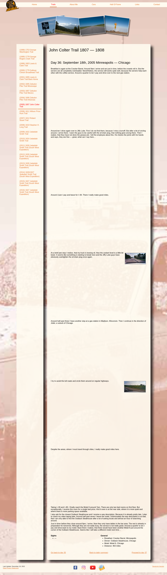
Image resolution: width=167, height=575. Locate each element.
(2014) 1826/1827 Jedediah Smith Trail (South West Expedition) (29, 174)
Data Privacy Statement (11, 568)
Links (137, 4)
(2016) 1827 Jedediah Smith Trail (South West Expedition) (29, 192)
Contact (157, 4)
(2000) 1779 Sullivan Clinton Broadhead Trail (29, 71)
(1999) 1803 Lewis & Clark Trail (28, 65)
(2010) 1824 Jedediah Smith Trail (28, 140)
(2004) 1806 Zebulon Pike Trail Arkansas (28, 99)
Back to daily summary (99, 553)
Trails (53, 4)
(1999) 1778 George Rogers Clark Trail (27, 58)
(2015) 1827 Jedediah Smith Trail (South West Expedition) (29, 183)
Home (34, 4)
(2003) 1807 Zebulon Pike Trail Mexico (28, 92)
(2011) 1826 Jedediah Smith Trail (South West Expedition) (29, 148)
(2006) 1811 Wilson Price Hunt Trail (29, 112)
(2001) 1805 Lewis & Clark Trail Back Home (28, 78)
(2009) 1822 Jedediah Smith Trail (28, 133)
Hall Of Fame (115, 4)
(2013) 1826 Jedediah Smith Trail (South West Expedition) (29, 165)
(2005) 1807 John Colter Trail (29, 106)
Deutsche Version (158, 566)
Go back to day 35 (58, 553)
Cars (94, 4)
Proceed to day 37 (139, 553)
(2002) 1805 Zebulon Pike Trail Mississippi (28, 85)
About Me (74, 4)
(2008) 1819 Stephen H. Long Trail (29, 126)
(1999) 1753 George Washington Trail (27, 51)
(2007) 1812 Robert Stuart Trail (27, 119)
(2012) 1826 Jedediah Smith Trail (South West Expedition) (29, 156)
